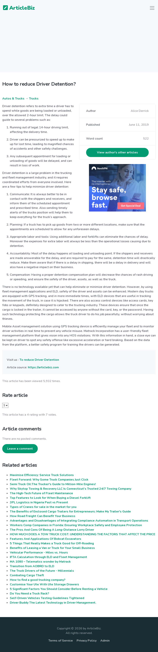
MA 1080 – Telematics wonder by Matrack (40, 562)
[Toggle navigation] (152, 8)
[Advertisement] (79, 45)
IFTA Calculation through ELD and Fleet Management (48, 557)
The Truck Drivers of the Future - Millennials (42, 571)
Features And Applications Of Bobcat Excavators (45, 539)
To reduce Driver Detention (39, 360)
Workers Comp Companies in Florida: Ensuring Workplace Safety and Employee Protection (76, 525)
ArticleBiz (16, 8)
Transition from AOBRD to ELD (32, 566)
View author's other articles (117, 152)
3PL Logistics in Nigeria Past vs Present (39, 502)
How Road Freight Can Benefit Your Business (42, 516)
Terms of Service (60, 641)
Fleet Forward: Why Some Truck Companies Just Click (49, 480)
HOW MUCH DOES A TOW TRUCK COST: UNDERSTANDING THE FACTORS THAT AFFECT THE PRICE (82, 534)
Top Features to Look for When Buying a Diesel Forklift (50, 498)
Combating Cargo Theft (27, 575)
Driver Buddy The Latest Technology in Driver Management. (53, 603)
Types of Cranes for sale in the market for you (43, 507)
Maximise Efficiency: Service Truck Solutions (42, 475)
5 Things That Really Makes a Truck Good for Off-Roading (52, 543)
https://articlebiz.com (43, 367)
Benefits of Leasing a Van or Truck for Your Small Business (52, 548)
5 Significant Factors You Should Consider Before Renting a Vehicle (59, 589)
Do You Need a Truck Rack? (29, 593)
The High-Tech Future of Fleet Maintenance (41, 493)
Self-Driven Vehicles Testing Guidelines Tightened (47, 598)
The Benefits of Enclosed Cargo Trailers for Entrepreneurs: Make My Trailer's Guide (70, 511)
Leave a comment (20, 449)
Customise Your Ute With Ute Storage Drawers (44, 584)
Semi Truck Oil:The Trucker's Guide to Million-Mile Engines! (53, 484)
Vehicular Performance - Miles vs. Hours (39, 552)
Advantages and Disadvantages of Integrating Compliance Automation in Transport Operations (79, 521)
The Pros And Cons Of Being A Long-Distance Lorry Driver (52, 530)
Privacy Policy (87, 641)
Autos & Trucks (13, 98)
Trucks (34, 98)
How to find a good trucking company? (37, 580)
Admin (105, 641)
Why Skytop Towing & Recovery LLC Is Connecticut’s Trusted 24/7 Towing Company (70, 489)
